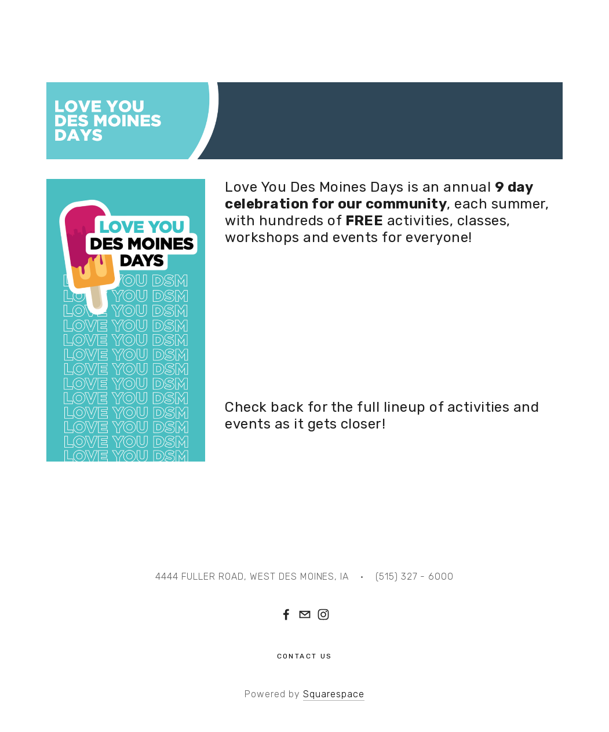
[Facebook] (286, 614)
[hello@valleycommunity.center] (305, 614)
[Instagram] (323, 614)
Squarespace (333, 694)
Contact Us (305, 656)
